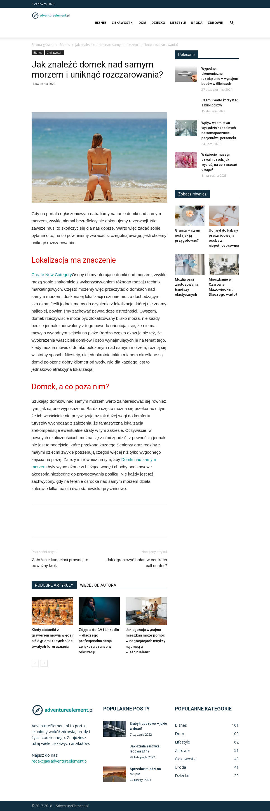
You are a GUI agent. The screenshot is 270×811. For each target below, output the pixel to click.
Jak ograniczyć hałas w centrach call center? (137, 562)
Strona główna (43, 44)
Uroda (197, 22)
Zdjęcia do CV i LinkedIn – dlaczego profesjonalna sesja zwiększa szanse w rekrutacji (99, 641)
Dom (142, 22)
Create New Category (52, 274)
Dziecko (158, 22)
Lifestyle (178, 22)
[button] (232, 22)
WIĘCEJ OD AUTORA (98, 585)
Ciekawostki (122, 22)
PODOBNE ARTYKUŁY (54, 585)
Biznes (101, 22)
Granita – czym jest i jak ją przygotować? (187, 235)
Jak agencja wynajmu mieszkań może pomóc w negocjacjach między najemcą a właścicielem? (145, 641)
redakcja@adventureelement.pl (60, 761)
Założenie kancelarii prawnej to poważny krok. (60, 562)
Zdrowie (215, 22)
